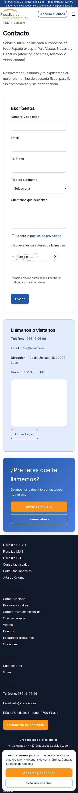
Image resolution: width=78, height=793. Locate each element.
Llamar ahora (39, 519)
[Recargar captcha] (55, 256)
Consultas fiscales (16, 564)
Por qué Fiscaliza (15, 605)
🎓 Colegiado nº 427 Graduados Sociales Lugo (38, 745)
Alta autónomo (14, 577)
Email (15, 138)
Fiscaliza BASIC (14, 545)
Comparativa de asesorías (21, 612)
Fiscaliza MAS (13, 551)
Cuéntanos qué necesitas (29, 200)
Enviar (20, 299)
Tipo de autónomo (24, 180)
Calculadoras (12, 666)
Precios (8, 631)
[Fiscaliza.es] (10, 14)
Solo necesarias (39, 783)
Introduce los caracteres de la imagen (38, 245)
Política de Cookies (20, 763)
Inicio (6, 22)
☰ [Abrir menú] (74, 14)
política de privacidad (45, 236)
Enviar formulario (39, 507)
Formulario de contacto (25, 725)
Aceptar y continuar (39, 773)
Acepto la (36, 236)
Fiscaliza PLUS (14, 558)
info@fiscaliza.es (33, 348)
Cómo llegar (24, 434)
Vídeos (8, 625)
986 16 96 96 (15, 1)
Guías (7, 672)
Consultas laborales (17, 571)
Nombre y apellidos (25, 117)
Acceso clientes (52, 14)
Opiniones (10, 644)
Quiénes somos (14, 618)
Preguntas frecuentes (19, 638)
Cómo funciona (14, 599)
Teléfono (17, 159)
